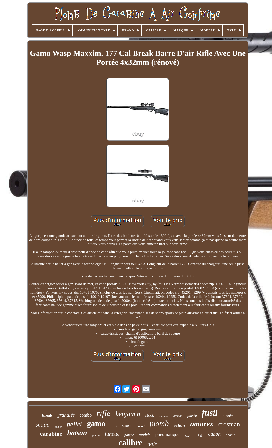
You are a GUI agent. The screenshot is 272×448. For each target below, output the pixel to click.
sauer (127, 425)
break (47, 415)
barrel (141, 426)
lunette (112, 434)
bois (113, 426)
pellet (74, 424)
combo (85, 415)
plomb (159, 423)
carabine (51, 433)
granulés (66, 415)
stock (149, 415)
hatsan (77, 433)
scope (42, 424)
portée (192, 416)
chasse (230, 435)
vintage (198, 435)
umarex (201, 424)
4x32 (187, 435)
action (179, 425)
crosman (229, 424)
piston (96, 435)
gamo (96, 423)
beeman (177, 416)
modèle (144, 435)
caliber (58, 426)
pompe (129, 435)
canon (214, 434)
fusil (209, 413)
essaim (228, 416)
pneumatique (167, 434)
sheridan (163, 416)
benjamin (128, 414)
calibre (131, 442)
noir (152, 444)
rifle (104, 413)
